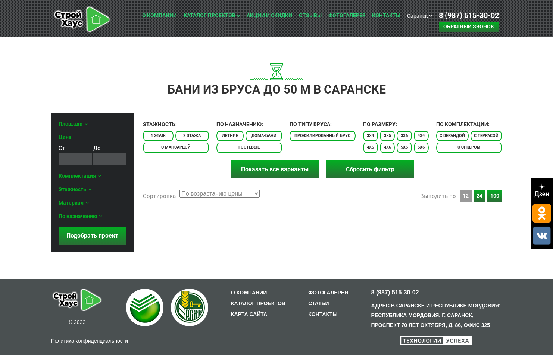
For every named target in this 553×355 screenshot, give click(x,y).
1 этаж (158, 135)
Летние (230, 135)
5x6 (421, 147)
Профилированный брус (322, 135)
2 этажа (192, 135)
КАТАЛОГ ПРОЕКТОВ (258, 303)
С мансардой (176, 147)
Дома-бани (263, 135)
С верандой (452, 135)
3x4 (370, 135)
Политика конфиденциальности (89, 341)
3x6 (404, 135)
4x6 (387, 147)
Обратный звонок (468, 27)
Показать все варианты (275, 169)
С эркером (469, 147)
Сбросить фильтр (370, 169)
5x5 (404, 147)
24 (479, 196)
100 (494, 196)
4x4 (421, 135)
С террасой (486, 135)
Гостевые (249, 147)
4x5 (370, 147)
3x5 (387, 135)
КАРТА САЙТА (249, 314)
